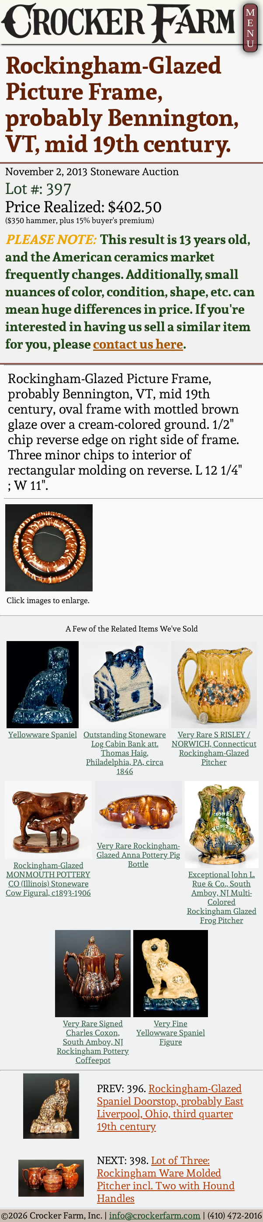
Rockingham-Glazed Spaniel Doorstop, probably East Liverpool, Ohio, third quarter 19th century (170, 1107)
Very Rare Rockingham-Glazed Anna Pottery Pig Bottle (138, 855)
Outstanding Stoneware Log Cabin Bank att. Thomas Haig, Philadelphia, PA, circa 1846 (124, 753)
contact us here (138, 344)
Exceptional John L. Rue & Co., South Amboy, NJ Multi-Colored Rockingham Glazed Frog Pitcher (221, 897)
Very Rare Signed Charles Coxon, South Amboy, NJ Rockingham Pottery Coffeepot (93, 1042)
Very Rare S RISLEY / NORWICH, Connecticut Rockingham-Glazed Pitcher (214, 748)
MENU (250, 28)
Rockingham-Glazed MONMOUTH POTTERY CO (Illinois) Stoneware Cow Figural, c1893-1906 (48, 879)
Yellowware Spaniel (42, 734)
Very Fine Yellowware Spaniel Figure (170, 1032)
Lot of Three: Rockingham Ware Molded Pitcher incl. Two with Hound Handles (166, 1179)
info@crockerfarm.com (155, 1216)
